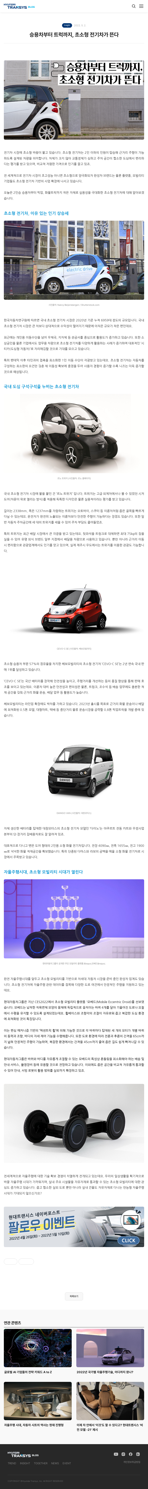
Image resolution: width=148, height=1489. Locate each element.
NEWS (55, 1463)
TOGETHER (40, 1463)
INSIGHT (25, 1463)
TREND (12, 1463)
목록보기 (74, 1296)
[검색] (133, 6)
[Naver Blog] (138, 1454)
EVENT (67, 1463)
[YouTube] (116, 1454)
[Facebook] (130, 1454)
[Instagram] (123, 1454)
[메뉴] (141, 6)
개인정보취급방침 (131, 1462)
